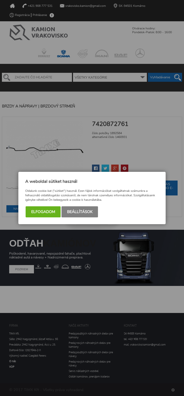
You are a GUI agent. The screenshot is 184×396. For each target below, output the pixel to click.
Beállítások (79, 211)
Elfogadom (43, 211)
